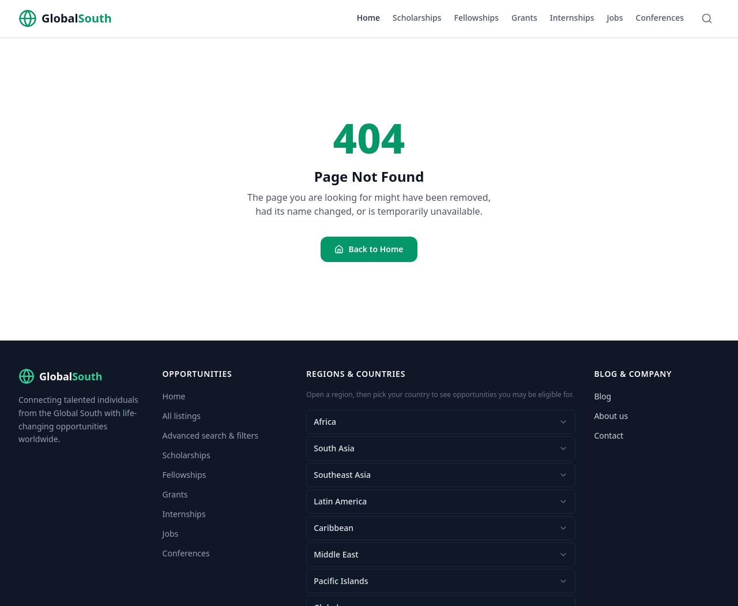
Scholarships (417, 17)
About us (611, 415)
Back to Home (368, 249)
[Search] (707, 18)
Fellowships (476, 17)
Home (368, 17)
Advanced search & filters (210, 435)
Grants (524, 17)
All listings (182, 415)
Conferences (660, 17)
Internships (572, 17)
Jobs (615, 17)
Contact (608, 435)
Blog (602, 396)
